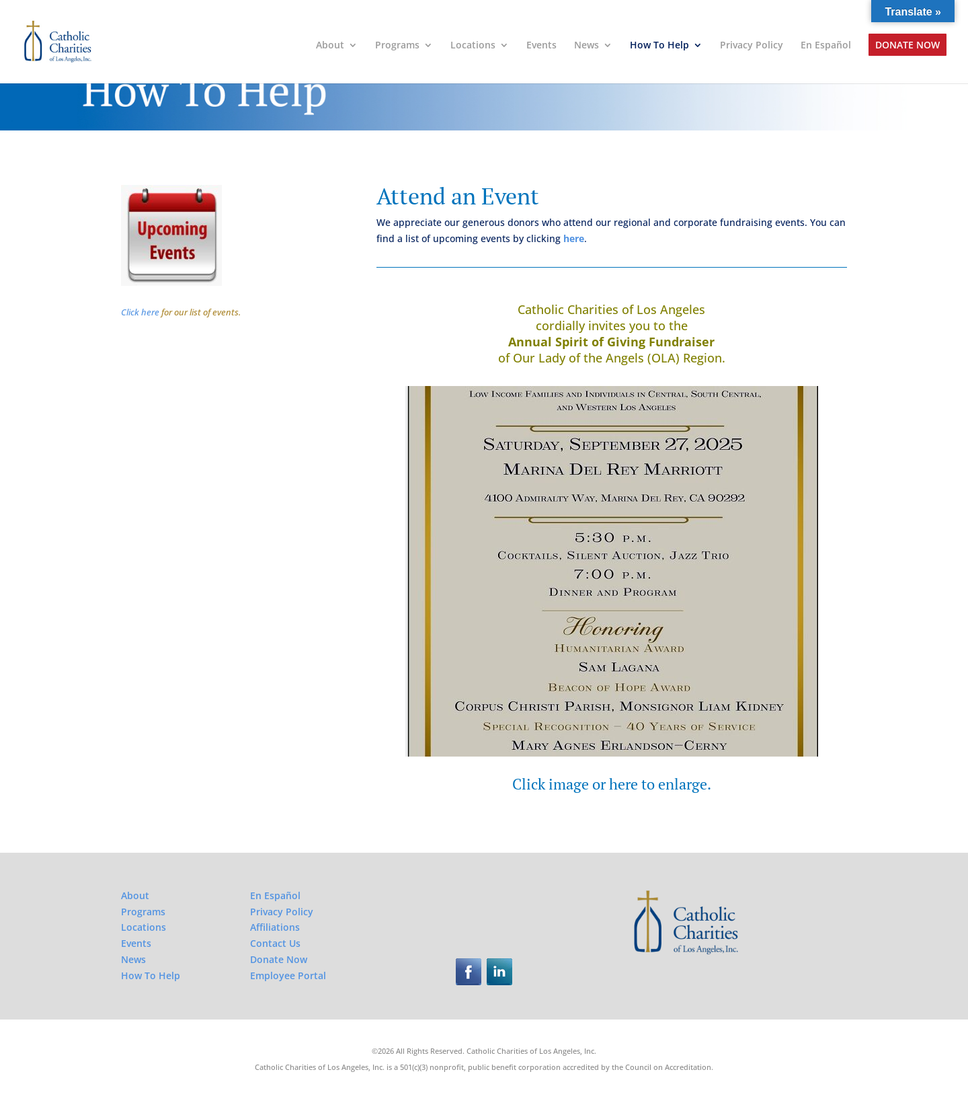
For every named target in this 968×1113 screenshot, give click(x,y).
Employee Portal (288, 975)
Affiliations (275, 927)
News (586, 45)
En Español (826, 45)
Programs (397, 45)
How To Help (659, 45)
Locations (472, 45)
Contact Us (275, 943)
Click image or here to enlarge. (611, 784)
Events (541, 45)
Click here (140, 312)
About (330, 45)
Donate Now (907, 45)
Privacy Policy (751, 45)
